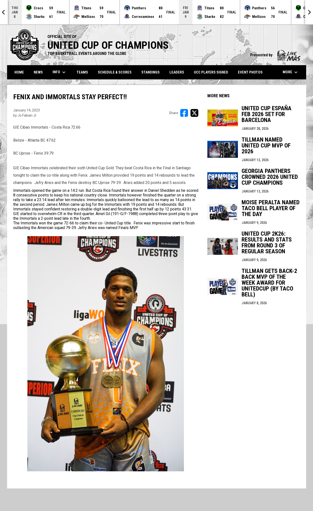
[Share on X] (194, 113)
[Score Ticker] (156, 12)
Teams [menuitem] (82, 72)
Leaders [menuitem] (176, 72)
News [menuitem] (38, 72)
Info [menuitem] (60, 72)
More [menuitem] (291, 72)
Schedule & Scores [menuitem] (115, 72)
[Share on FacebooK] (184, 113)
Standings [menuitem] (150, 72)
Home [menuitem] (19, 72)
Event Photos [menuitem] (250, 72)
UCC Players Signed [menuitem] (211, 72)
